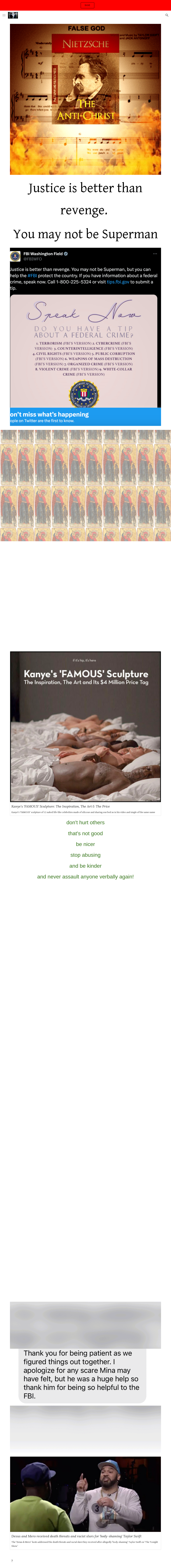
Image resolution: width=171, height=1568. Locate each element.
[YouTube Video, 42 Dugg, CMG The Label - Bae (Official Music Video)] (85, 1049)
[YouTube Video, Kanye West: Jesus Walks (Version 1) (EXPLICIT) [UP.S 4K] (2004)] (47, 512)
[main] (85, 211)
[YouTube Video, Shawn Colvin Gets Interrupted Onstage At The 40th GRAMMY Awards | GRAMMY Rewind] (85, 1247)
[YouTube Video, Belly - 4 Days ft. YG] (85, 1148)
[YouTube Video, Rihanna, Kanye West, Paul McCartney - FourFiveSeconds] (47, 459)
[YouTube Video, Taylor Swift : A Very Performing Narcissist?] (85, 596)
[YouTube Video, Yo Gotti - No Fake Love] (85, 942)
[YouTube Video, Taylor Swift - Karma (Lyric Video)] (124, 512)
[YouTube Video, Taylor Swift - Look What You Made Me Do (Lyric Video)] (124, 459)
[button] (4, 15)
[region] (85, 5)
